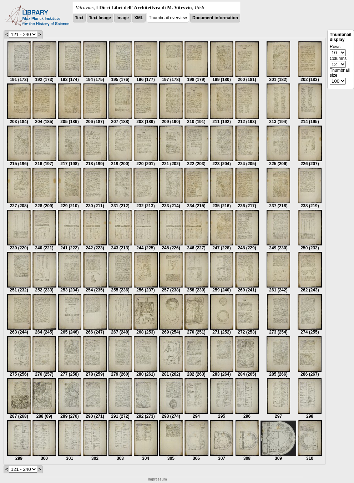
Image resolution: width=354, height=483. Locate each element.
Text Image (100, 17)
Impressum (157, 479)
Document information (215, 17)
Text (79, 17)
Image (122, 17)
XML (138, 17)
